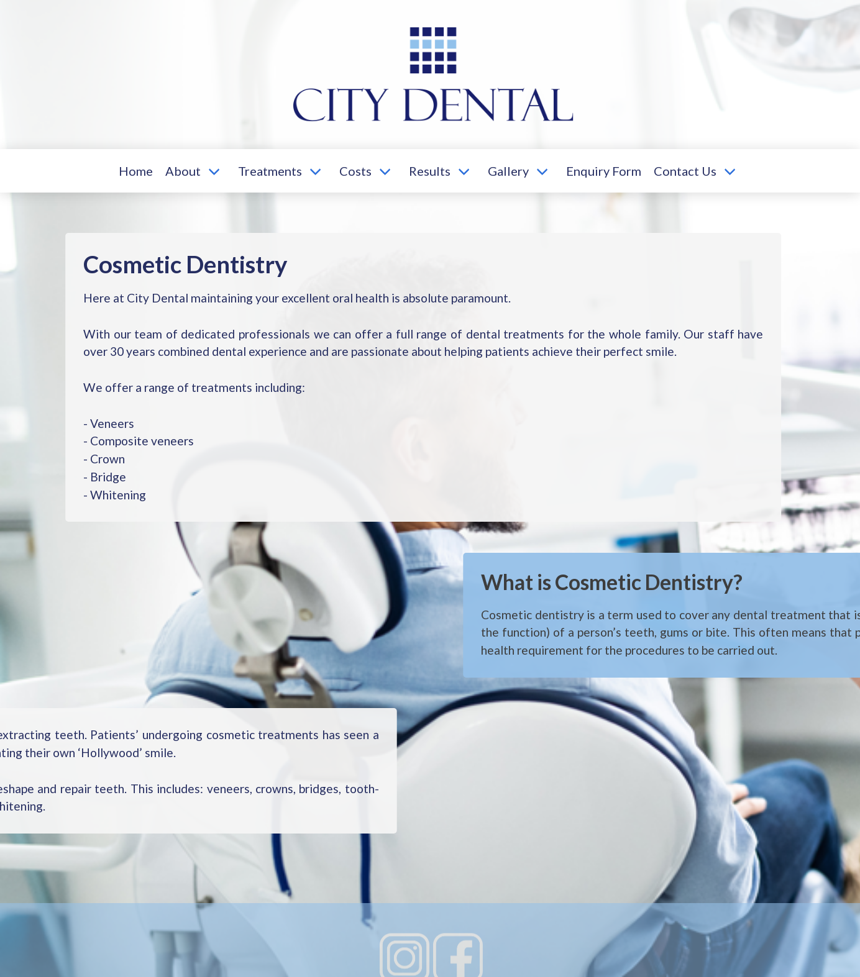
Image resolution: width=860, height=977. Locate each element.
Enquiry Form (603, 170)
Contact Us (685, 170)
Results (430, 170)
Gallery (508, 170)
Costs (355, 170)
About (183, 170)
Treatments (270, 170)
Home (136, 170)
